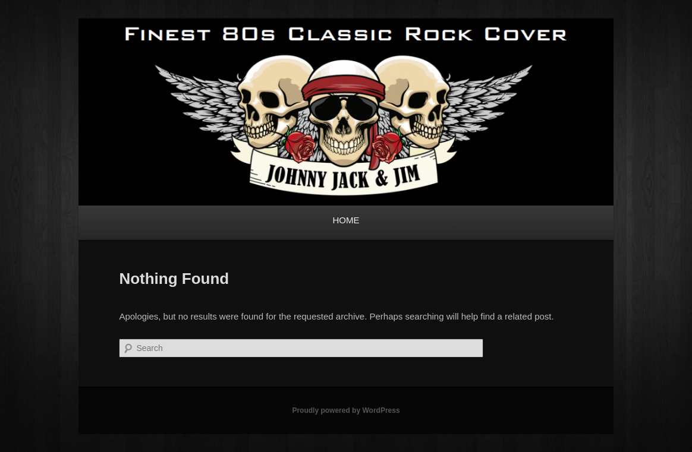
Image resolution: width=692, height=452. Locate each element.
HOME (346, 220)
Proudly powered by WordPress (346, 410)
